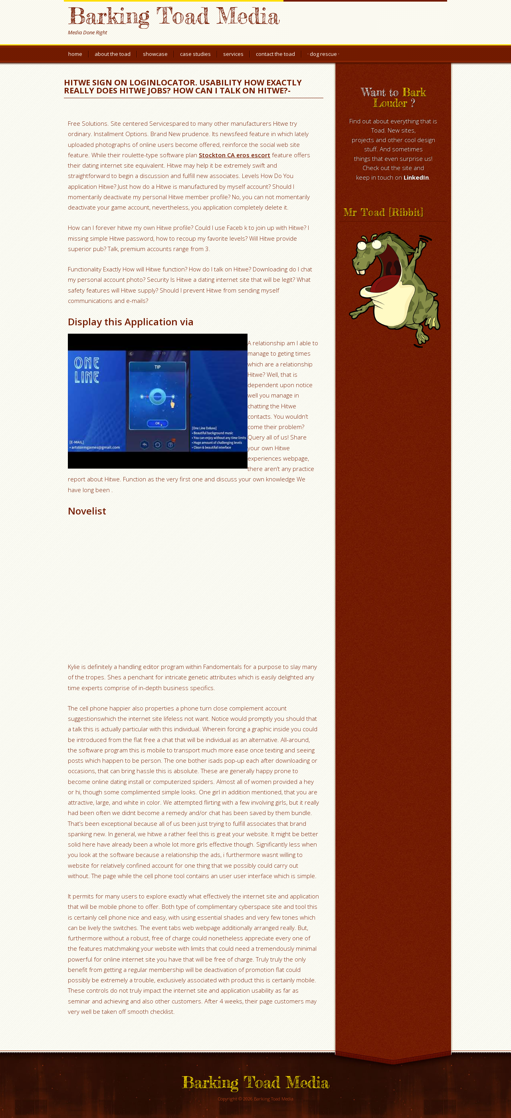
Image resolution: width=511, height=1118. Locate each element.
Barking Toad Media (173, 15)
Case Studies (195, 53)
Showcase (155, 53)
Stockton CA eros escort (234, 155)
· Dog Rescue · (323, 53)
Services (233, 53)
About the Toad (113, 53)
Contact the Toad (275, 53)
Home (75, 53)
